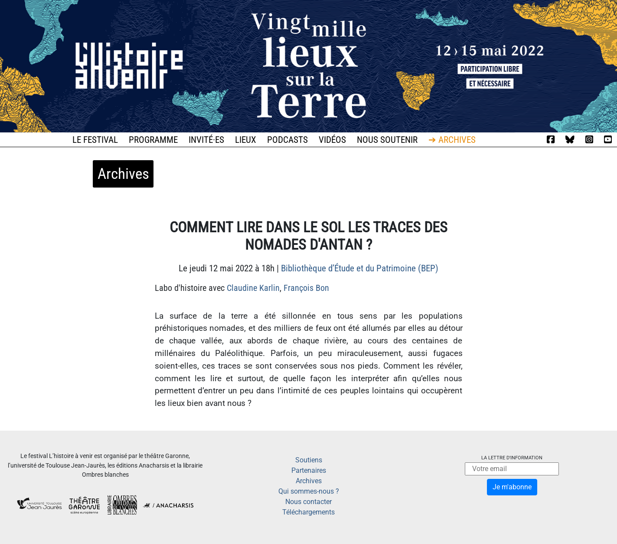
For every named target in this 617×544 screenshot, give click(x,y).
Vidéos (332, 140)
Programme (153, 140)
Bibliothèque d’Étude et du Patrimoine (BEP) (359, 268)
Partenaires (308, 470)
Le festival (95, 140)
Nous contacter (308, 502)
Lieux (245, 140)
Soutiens (308, 460)
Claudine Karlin (253, 288)
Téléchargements (308, 512)
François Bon (306, 288)
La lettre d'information (511, 458)
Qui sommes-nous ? (308, 491)
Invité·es (206, 140)
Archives (309, 481)
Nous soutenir (387, 140)
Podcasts (287, 140)
